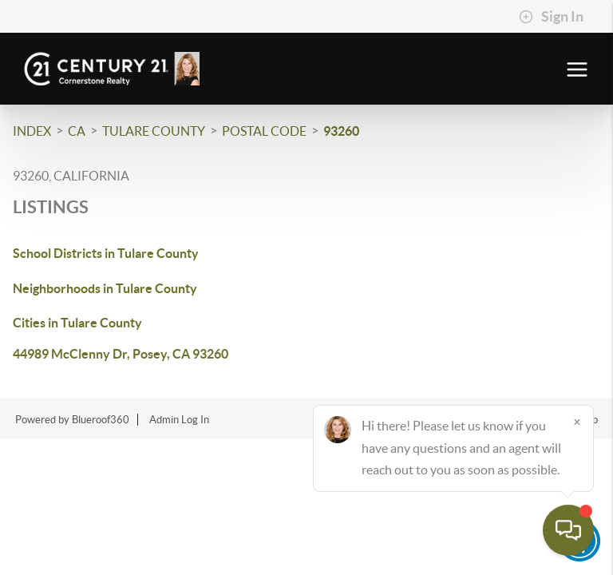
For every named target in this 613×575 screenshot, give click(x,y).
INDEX (32, 131)
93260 (341, 131)
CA (76, 131)
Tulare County (153, 131)
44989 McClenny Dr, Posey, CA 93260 (120, 353)
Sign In (551, 17)
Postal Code (264, 131)
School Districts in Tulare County (106, 253)
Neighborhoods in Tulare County (105, 288)
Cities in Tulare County (77, 322)
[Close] (577, 421)
